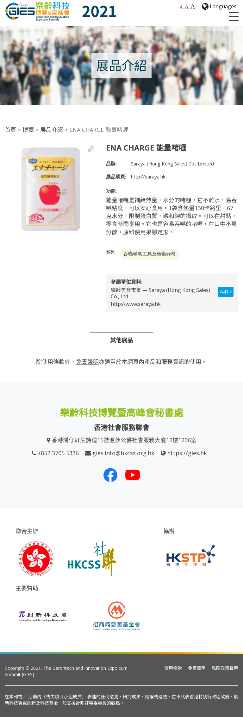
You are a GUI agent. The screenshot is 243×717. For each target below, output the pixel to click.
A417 (226, 291)
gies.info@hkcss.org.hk (123, 453)
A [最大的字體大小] (192, 6)
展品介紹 (51, 129)
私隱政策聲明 (225, 668)
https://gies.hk (187, 453)
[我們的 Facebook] (110, 475)
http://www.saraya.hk (136, 303)
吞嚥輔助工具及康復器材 (149, 253)
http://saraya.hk (148, 176)
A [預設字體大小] (181, 7)
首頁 (10, 129)
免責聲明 (197, 668)
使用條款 (173, 668)
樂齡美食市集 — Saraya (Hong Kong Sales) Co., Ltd (160, 293)
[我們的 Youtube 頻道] (132, 475)
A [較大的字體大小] (187, 6)
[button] (91, 149)
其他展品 (121, 340)
